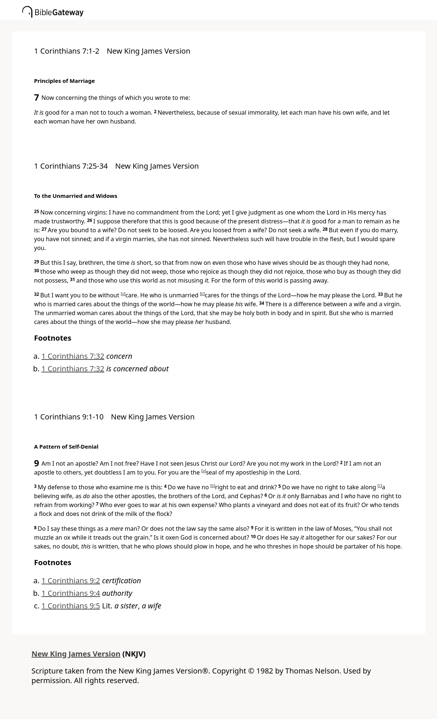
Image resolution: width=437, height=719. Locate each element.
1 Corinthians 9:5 (70, 606)
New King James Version (76, 654)
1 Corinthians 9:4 (70, 593)
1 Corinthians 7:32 (72, 356)
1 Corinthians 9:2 (70, 580)
